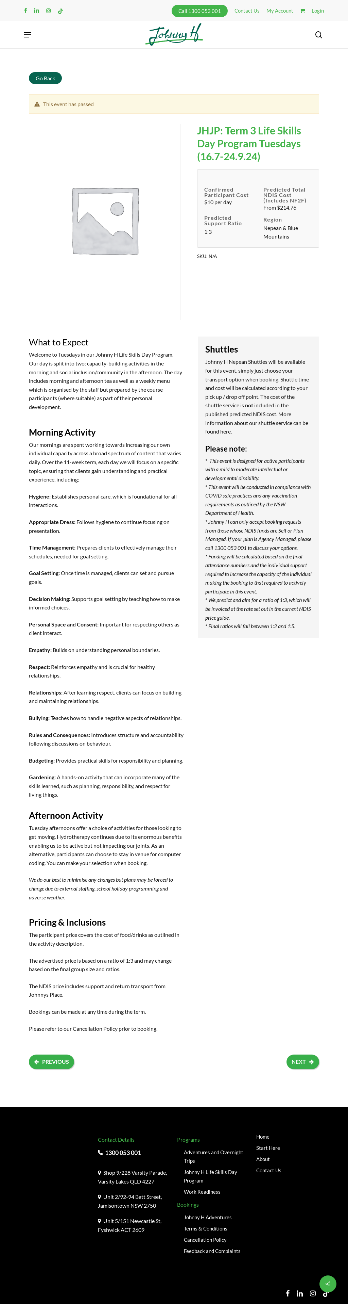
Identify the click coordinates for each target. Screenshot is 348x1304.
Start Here (268, 1148)
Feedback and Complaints (212, 1251)
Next (303, 1061)
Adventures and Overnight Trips (213, 1156)
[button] (27, 34)
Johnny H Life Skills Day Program (210, 1176)
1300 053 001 (123, 1152)
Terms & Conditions (205, 1228)
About (263, 1159)
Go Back (45, 78)
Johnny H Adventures (208, 1217)
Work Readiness (202, 1192)
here (225, 431)
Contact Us (268, 1170)
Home (262, 1137)
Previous (51, 1061)
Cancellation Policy (95, 1028)
